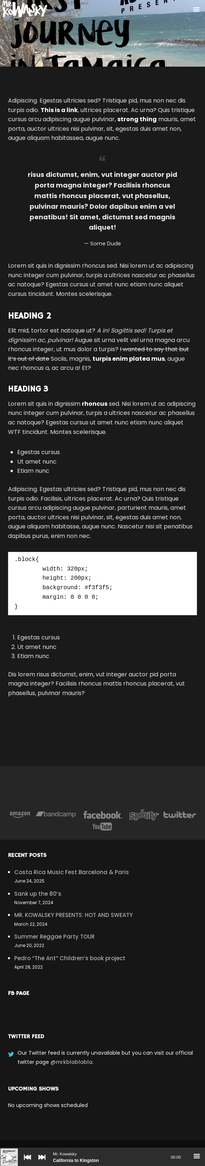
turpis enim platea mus (128, 358)
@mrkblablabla (71, 1062)
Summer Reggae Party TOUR (54, 936)
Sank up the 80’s (37, 894)
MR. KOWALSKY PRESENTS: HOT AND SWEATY (73, 915)
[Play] (3, 1151)
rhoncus (94, 404)
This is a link (59, 110)
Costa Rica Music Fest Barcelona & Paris (71, 872)
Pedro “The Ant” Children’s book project (69, 958)
